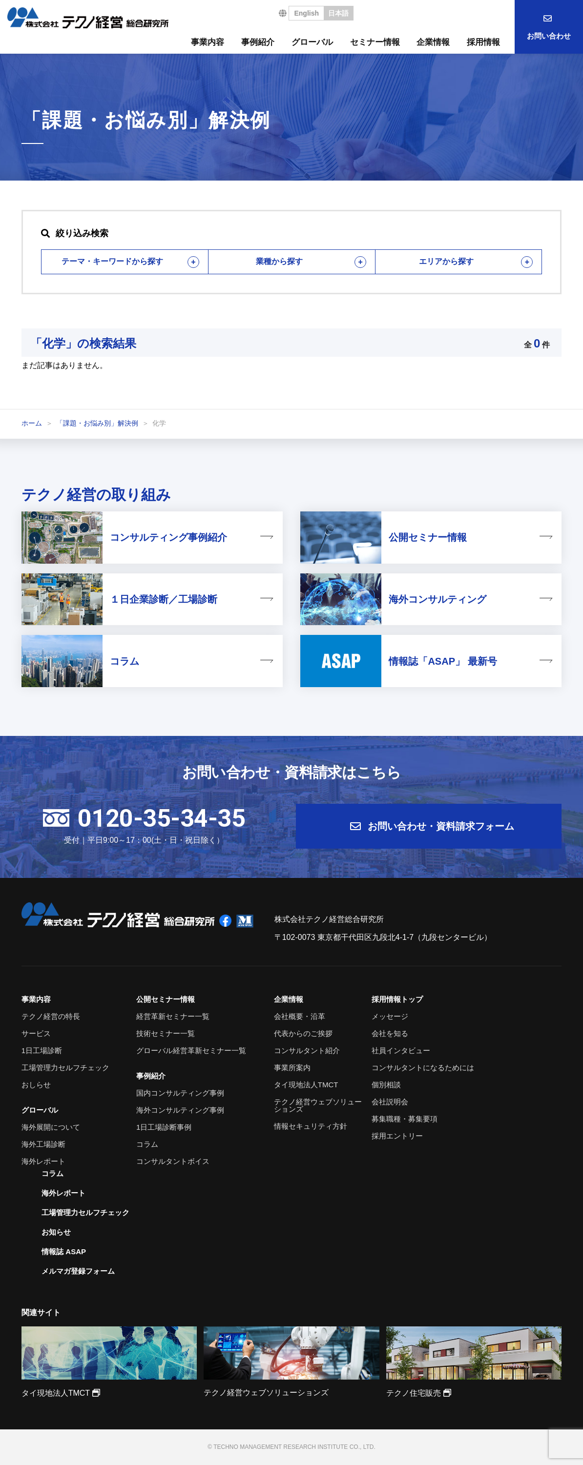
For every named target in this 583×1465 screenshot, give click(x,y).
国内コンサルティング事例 (180, 1093)
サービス (36, 1033)
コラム (147, 1144)
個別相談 (386, 1084)
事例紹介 (257, 42)
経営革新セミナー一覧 (172, 1016)
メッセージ (390, 1016)
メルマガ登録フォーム (78, 1271)
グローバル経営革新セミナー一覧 (191, 1050)
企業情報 (433, 42)
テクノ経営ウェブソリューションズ (318, 1105)
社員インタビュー (401, 1050)
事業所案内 (292, 1067)
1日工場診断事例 (163, 1127)
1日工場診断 (41, 1050)
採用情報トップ (397, 999)
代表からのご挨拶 (303, 1033)
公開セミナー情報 (165, 999)
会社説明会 (390, 1102)
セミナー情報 (375, 42)
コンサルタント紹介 (307, 1050)
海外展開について (50, 1127)
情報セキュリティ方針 (310, 1126)
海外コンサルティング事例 (180, 1110)
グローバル (312, 42)
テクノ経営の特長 (50, 1016)
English (306, 13)
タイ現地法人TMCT (306, 1084)
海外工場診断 (43, 1144)
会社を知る (390, 1033)
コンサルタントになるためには (423, 1067)
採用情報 (483, 42)
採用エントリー (397, 1136)
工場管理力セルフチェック (65, 1067)
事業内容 (207, 42)
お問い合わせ (549, 36)
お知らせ (56, 1232)
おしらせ (36, 1084)
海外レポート (43, 1161)
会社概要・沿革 (299, 1016)
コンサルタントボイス (172, 1161)
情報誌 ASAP (64, 1251)
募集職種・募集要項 (404, 1119)
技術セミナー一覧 (165, 1033)
